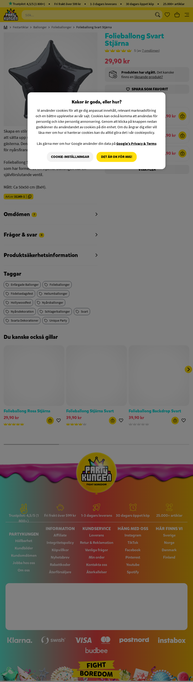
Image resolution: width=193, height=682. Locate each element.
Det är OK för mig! (116, 157)
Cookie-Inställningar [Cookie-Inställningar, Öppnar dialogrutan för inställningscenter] (70, 157)
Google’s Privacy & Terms (136, 143)
